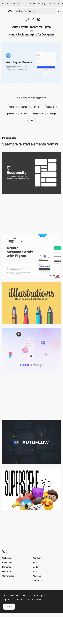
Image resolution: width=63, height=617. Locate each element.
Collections (7, 562)
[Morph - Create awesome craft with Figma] (31, 256)
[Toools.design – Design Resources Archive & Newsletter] (31, 349)
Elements (6, 567)
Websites (6, 558)
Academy (37, 558)
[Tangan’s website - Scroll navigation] (31, 395)
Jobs (35, 562)
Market (36, 567)
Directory (6, 571)
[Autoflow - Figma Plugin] (31, 442)
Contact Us (38, 580)
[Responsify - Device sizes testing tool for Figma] (31, 173)
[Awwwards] (10, 11)
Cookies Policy (34, 600)
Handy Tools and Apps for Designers (32, 34)
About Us (37, 576)
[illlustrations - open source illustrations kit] (31, 303)
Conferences (8, 576)
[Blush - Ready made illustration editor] (31, 214)
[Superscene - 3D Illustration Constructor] (31, 489)
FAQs (35, 571)
